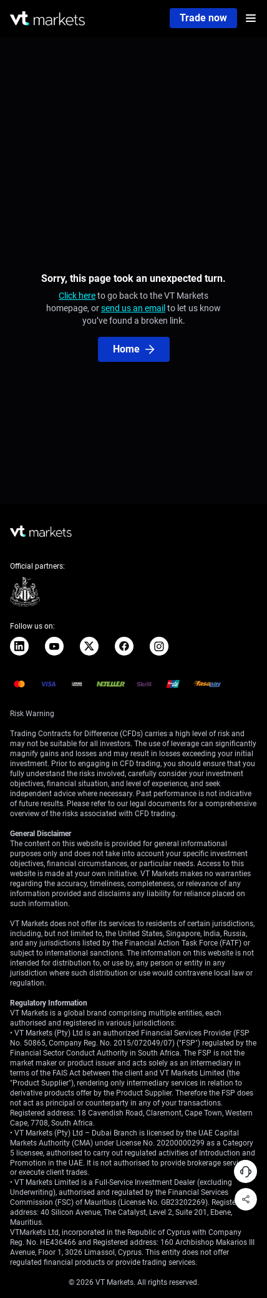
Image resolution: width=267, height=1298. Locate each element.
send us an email (133, 308)
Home (134, 349)
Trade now (203, 18)
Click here (77, 296)
